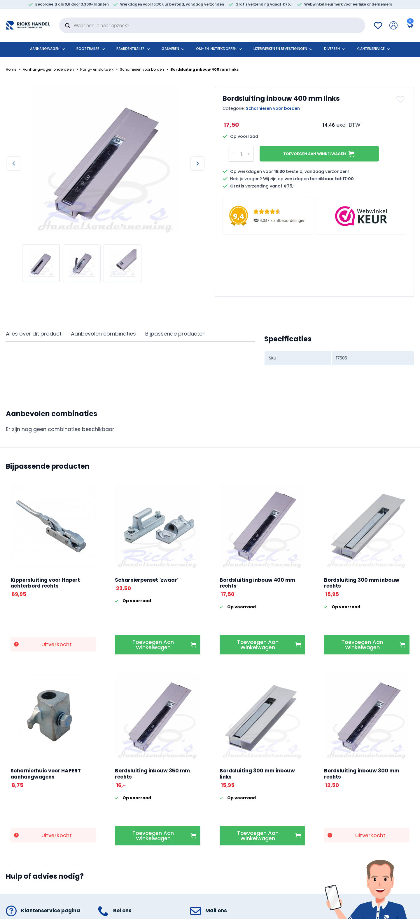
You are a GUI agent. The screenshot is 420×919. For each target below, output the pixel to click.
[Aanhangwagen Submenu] (65, 49)
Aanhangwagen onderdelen (48, 69)
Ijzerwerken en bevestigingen (280, 48)
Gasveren (170, 48)
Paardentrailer (130, 48)
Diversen (332, 48)
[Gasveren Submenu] (184, 49)
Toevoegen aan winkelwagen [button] (153, 644)
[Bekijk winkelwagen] (409, 25)
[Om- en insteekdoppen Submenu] (242, 49)
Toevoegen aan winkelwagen (314, 154)
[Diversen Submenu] (345, 49)
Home (11, 69)
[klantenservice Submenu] (390, 49)
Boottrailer (87, 48)
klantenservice (371, 48)
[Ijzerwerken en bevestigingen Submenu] (312, 49)
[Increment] (249, 154)
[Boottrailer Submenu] (105, 49)
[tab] (34, 334)
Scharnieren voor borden (142, 69)
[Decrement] (233, 154)
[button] (401, 99)
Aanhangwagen (45, 48)
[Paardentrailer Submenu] (150, 49)
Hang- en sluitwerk (96, 69)
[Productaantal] (241, 153)
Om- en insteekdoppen (216, 48)
